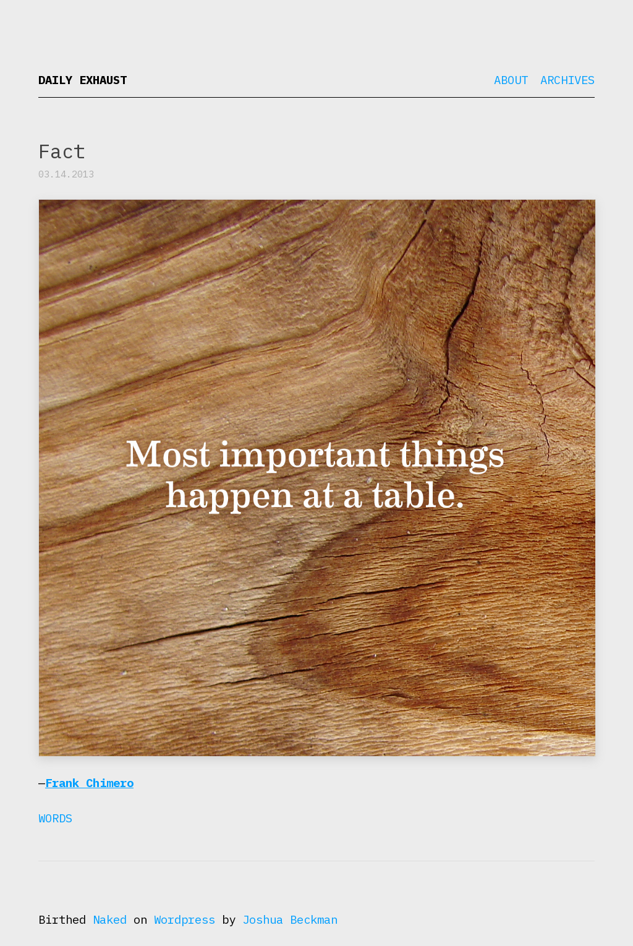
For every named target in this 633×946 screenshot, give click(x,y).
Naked (110, 919)
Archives (567, 79)
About (511, 79)
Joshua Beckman (290, 919)
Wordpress (184, 919)
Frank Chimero (89, 782)
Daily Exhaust (82, 79)
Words (55, 818)
